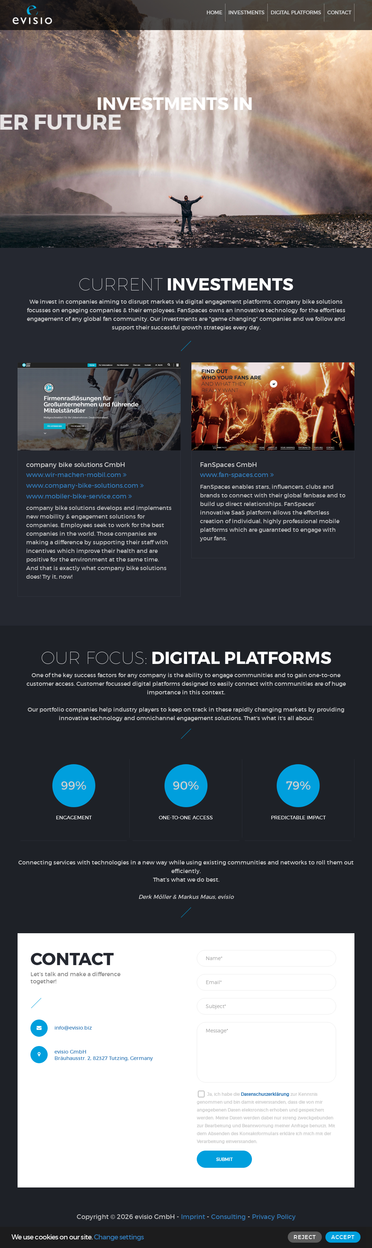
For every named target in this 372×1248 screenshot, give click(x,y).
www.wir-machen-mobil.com (76, 475)
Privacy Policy (274, 1217)
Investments (246, 12)
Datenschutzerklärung (265, 1094)
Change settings (119, 1237)
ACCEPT (343, 1237)
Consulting (228, 1217)
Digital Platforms (296, 12)
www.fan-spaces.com (237, 475)
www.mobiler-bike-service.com (79, 496)
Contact (339, 12)
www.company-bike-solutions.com (85, 486)
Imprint (193, 1217)
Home (214, 12)
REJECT (305, 1237)
